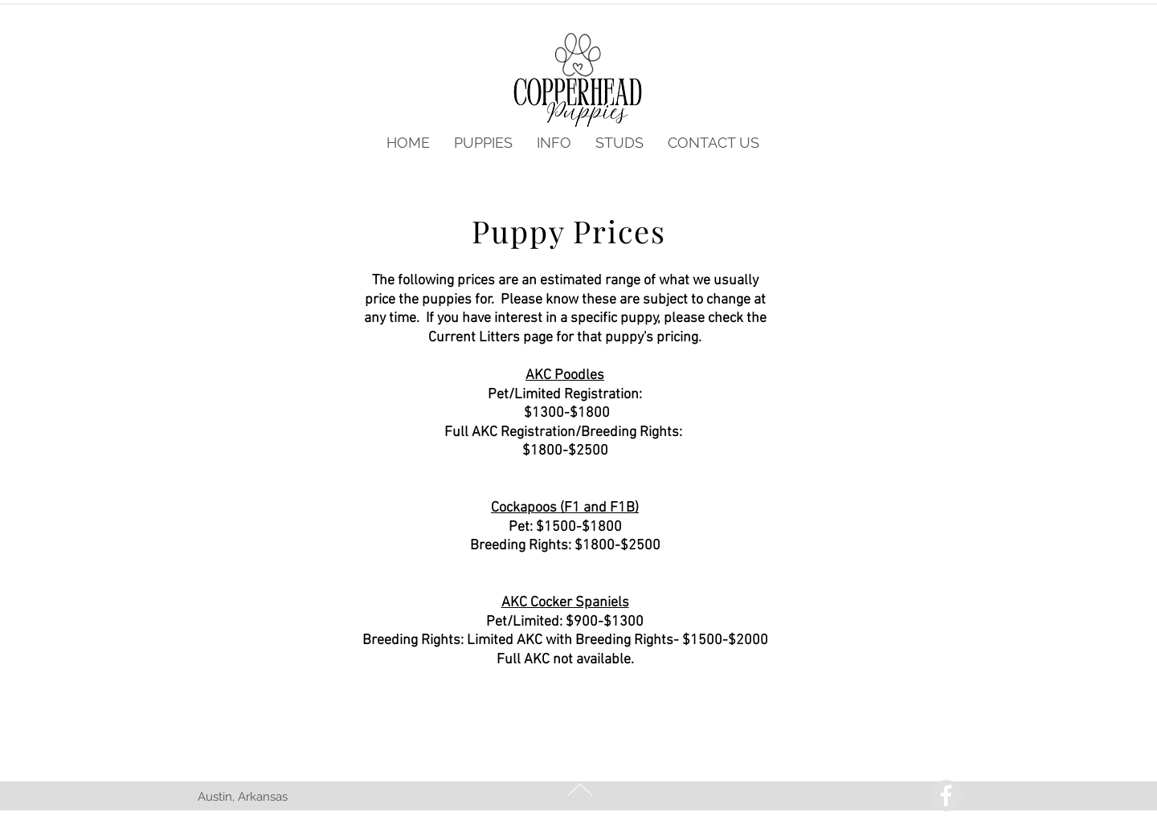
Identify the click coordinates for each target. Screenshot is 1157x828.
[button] (483, 143)
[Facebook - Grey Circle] (946, 795)
